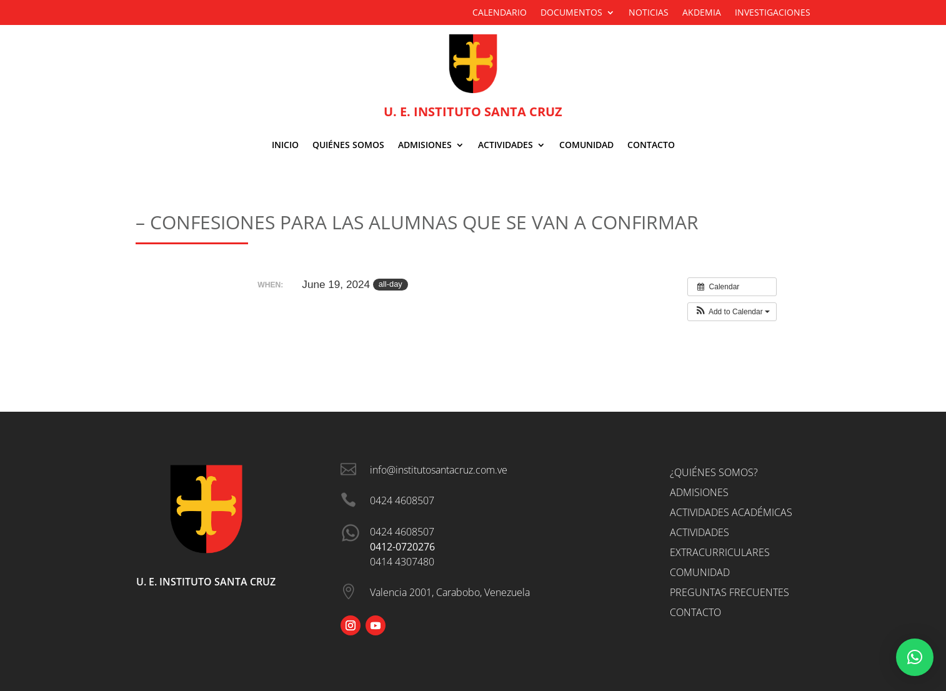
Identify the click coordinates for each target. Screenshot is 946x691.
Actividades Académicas (731, 512)
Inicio (285, 146)
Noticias (649, 13)
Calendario (499, 13)
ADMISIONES (425, 146)
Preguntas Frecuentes (729, 592)
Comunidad (586, 146)
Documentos (571, 13)
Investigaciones (772, 13)
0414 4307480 (402, 562)
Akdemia (701, 13)
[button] (732, 312)
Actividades (505, 146)
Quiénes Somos (348, 146)
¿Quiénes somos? (714, 472)
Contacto (651, 146)
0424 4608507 (402, 532)
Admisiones (699, 492)
